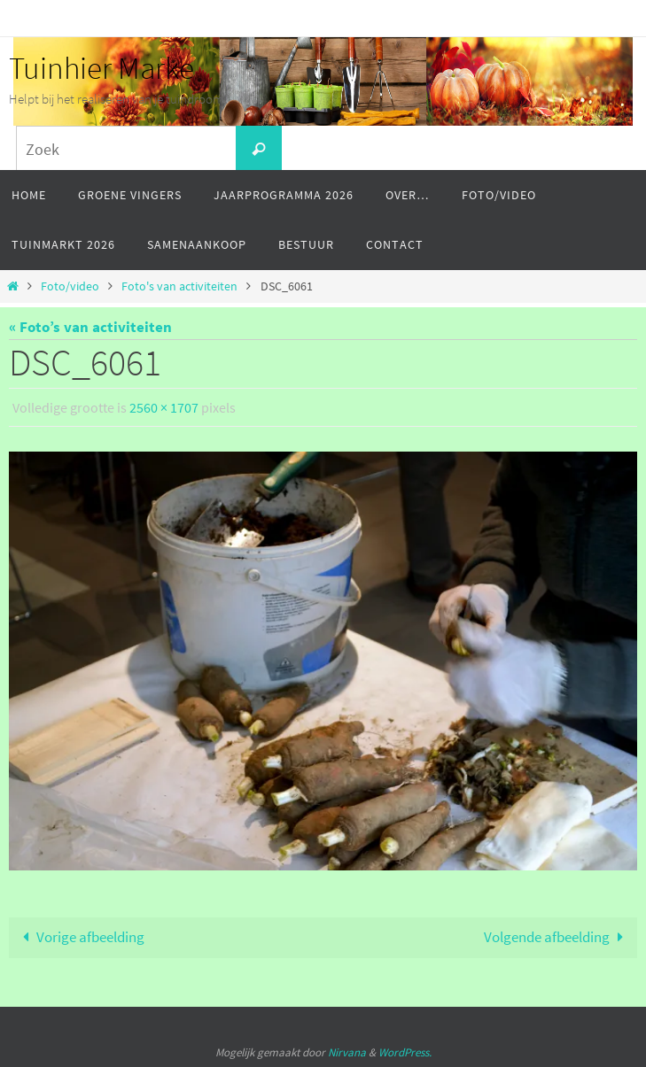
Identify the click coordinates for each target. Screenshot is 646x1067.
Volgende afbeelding (557, 937)
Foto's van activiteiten (179, 286)
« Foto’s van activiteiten (90, 326)
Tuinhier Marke (101, 68)
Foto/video (70, 286)
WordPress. (405, 1052)
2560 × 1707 (163, 407)
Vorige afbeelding (79, 937)
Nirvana (347, 1052)
